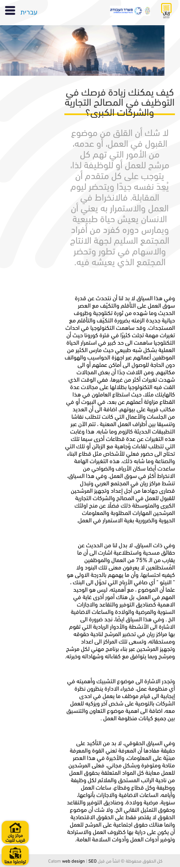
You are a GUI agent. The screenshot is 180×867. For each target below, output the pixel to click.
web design (73, 860)
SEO (92, 860)
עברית (28, 11)
